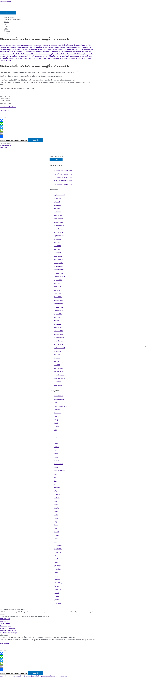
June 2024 (57, 246)
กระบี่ (55, 402)
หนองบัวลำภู (58, 582)
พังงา (55, 477)
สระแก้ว (56, 559)
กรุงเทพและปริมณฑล (60, 406)
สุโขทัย (56, 576)
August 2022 (58, 314)
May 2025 (57, 208)
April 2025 (57, 212)
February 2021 (58, 368)
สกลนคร (56, 535)
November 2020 (59, 378)
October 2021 (58, 344)
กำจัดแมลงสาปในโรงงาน (37, 52)
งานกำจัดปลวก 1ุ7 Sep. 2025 (63, 181)
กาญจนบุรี (57, 409)
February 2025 (58, 218)
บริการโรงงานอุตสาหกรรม (12, 19)
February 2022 (58, 331)
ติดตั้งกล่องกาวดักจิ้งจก (28, 54)
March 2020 (58, 385)
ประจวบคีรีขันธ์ (58, 464)
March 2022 (58, 327)
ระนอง (55, 511)
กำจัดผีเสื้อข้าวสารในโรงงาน (43, 47)
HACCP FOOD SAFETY (18, 45)
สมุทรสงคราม (58, 549)
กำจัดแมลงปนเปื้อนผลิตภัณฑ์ (79, 49)
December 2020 (59, 375)
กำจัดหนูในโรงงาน (50, 49)
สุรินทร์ (56, 572)
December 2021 (59, 337)
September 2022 (59, 310)
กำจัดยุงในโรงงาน (11, 49)
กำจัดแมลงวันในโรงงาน (21, 52)
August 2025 (58, 198)
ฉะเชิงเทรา (57, 426)
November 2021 (59, 341)
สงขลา (56, 538)
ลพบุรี (55, 521)
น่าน (55, 450)
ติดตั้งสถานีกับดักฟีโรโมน (75, 54)
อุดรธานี (56, 593)
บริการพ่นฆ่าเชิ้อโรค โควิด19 (49, 56)
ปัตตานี (56, 467)
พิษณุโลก (57, 487)
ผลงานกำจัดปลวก (59, 470)
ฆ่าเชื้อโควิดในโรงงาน (65, 52)
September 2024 (59, 235)
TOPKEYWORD (5, 45)
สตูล (55, 542)
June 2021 (57, 358)
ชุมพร (55, 440)
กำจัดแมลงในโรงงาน (51, 52)
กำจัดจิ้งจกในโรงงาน (66, 45)
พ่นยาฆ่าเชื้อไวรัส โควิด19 (84, 56)
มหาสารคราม (58, 494)
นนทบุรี (56, 443)
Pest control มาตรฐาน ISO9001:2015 (47, 45)
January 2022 (58, 334)
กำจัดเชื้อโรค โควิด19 (63, 49)
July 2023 (57, 283)
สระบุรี (56, 555)
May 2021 (57, 361)
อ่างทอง (56, 586)
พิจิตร (55, 484)
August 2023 (58, 280)
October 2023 (58, 273)
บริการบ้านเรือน (9, 17)
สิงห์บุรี (56, 562)
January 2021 (58, 371)
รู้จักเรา (6, 22)
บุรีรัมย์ (56, 457)
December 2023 (59, 266)
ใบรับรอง (7, 31)
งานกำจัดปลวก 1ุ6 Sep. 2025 (63, 184)
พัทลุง (55, 481)
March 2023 (58, 297)
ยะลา (55, 501)
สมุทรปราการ (58, 545)
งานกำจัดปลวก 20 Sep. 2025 (63, 170)
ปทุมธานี (56, 460)
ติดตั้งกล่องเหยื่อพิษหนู (59, 54)
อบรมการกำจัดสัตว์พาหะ (55, 58)
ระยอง (56, 515)
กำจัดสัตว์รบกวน (38, 49)
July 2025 (57, 202)
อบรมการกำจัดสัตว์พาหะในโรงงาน (74, 58)
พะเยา (55, 474)
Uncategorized (59, 399)
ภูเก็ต (55, 491)
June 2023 (57, 286)
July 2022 (57, 317)
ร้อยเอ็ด (56, 508)
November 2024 (59, 229)
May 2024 (57, 249)
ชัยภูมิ (55, 436)
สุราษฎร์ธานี (57, 569)
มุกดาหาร (57, 498)
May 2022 (57, 320)
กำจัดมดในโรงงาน (58, 47)
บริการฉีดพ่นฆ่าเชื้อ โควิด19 (31, 56)
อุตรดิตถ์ (56, 596)
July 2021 (57, 354)
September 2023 (59, 276)
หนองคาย (57, 579)
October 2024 (58, 232)
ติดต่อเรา (7, 33)
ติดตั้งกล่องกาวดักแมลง (43, 54)
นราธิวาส (56, 447)
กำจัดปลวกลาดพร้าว (26, 47)
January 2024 (58, 263)
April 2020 (57, 382)
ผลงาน (6, 29)
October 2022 (58, 307)
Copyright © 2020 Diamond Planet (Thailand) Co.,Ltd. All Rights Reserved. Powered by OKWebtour (34, 676)
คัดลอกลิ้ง (35, 140)
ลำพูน (55, 528)
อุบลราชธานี (57, 603)
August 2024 (58, 239)
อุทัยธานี (56, 599)
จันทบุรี (56, 423)
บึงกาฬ (56, 453)
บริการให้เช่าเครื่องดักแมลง (67, 56)
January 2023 (58, 300)
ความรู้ (6, 24)
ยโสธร (56, 504)
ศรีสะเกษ (56, 532)
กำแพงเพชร (57, 413)
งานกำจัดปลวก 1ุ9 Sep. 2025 (63, 174)
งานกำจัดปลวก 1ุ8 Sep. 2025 (63, 177)
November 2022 (59, 303)
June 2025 (57, 205)
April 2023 (57, 293)
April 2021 (57, 365)
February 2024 (59, 259)
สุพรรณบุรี (57, 565)
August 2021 (58, 351)
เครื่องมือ (7, 26)
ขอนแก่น (56, 416)
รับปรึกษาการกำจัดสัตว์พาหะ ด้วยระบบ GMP (33, 58)
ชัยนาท (56, 433)
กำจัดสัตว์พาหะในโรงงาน (25, 49)
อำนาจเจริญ (57, 589)
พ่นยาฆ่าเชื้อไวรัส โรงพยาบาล (9, 58)
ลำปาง (56, 525)
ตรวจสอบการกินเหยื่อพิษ (12, 54)
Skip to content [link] (5, 1)
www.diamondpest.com (8, 107)
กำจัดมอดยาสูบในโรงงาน (72, 47)
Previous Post (5, 145)
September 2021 (59, 348)
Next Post (4, 147)
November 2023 (59, 270)
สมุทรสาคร (57, 552)
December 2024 (59, 225)
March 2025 (58, 215)
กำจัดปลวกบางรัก (14, 47)
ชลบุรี (55, 430)
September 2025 (59, 195)
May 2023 (57, 290)
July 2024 (57, 242)
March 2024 (58, 256)
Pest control (30, 45)
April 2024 (57, 252)
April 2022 (57, 324)
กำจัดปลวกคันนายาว (80, 45)
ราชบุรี (56, 518)
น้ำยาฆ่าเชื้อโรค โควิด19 (14, 56)
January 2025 (58, 222)
